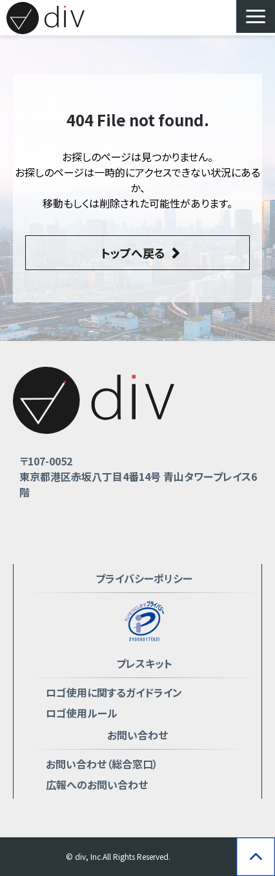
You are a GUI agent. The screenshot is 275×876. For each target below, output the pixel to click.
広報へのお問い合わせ (97, 784)
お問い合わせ (137, 735)
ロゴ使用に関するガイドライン (114, 692)
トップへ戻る (133, 252)
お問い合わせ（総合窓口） (102, 764)
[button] (255, 16)
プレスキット (144, 663)
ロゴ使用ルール (81, 713)
